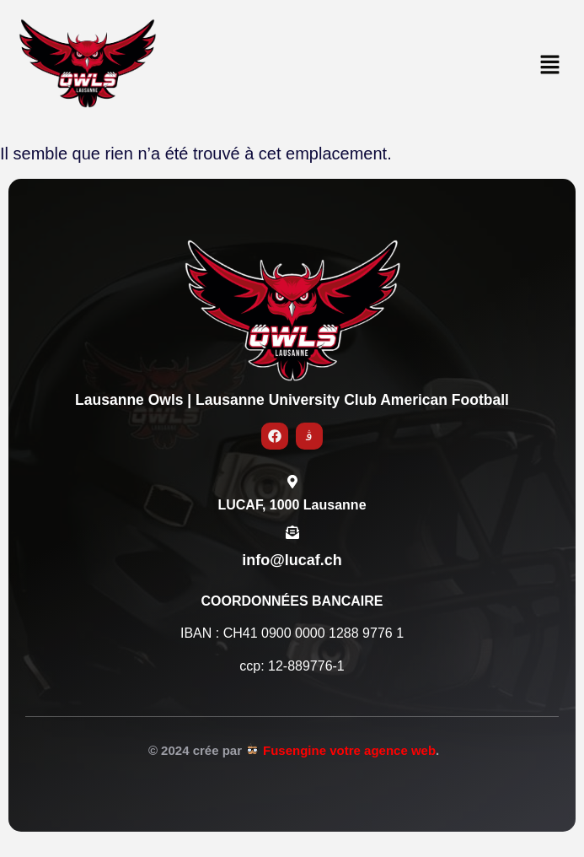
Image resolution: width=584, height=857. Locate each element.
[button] (550, 66)
